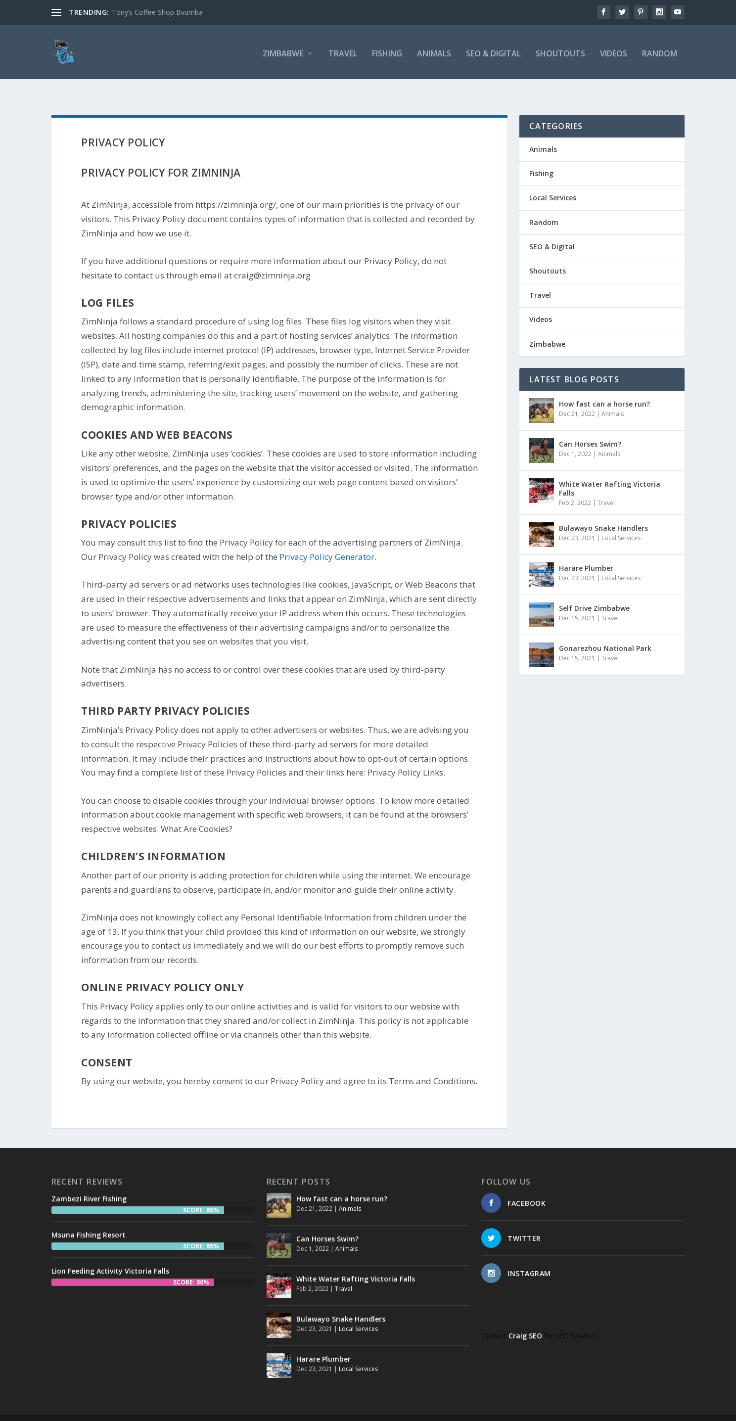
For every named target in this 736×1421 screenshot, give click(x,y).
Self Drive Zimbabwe (594, 590)
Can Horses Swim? (590, 425)
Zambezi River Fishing (89, 1180)
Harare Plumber (586, 549)
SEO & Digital (493, 51)
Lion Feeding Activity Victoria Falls (110, 1252)
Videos (613, 51)
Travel (342, 51)
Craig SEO (525, 1317)
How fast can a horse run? (604, 385)
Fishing (387, 51)
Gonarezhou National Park (605, 630)
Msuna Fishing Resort (88, 1216)
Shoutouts (560, 51)
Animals (434, 51)
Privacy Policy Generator (326, 538)
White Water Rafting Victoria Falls (609, 470)
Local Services (552, 179)
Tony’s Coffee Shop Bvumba (157, 12)
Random (659, 51)
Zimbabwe (283, 51)
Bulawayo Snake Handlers (603, 509)
